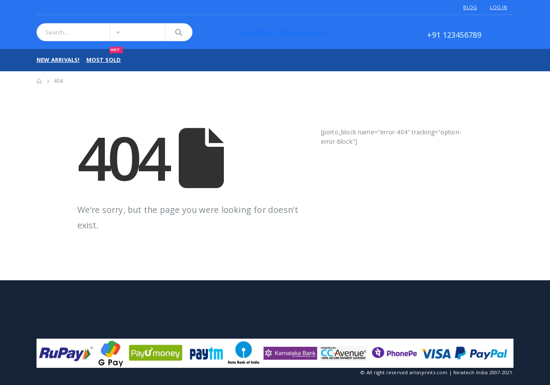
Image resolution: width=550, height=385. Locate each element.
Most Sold (104, 56)
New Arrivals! (58, 60)
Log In (498, 7)
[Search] (178, 32)
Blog (470, 7)
